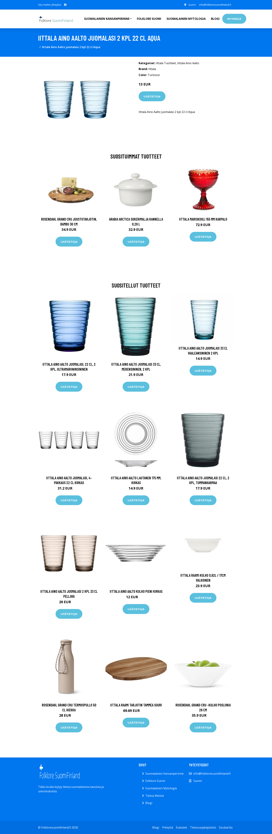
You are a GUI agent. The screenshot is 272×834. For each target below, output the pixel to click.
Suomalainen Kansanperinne (164, 774)
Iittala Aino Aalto (188, 63)
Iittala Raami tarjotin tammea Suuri (136, 705)
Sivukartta (225, 827)
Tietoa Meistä (154, 796)
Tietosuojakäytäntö (203, 827)
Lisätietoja (152, 96)
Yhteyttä (167, 827)
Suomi (192, 4)
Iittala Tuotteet (166, 63)
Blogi (215, 19)
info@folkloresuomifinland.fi (215, 4)
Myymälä (234, 19)
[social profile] (65, 4)
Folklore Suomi (149, 19)
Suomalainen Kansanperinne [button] (106, 19)
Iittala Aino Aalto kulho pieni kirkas (136, 591)
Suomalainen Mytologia (186, 19)
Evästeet (181, 827)
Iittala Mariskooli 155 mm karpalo (203, 219)
